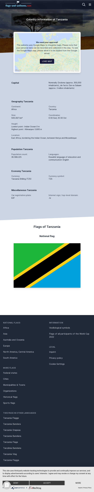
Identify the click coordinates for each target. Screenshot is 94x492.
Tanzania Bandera (12, 424)
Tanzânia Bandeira (12, 448)
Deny (15, 483)
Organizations (10, 391)
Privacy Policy (87, 487)
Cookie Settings (57, 364)
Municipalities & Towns (14, 385)
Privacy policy (56, 358)
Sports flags (9, 403)
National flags (11, 323)
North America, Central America (18, 351)
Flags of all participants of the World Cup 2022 (69, 335)
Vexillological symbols (59, 327)
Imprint (52, 352)
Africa (6, 327)
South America (10, 358)
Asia (5, 333)
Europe (6, 345)
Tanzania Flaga (10, 442)
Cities (6, 379)
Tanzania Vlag (10, 454)
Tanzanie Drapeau (12, 430)
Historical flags (10, 397)
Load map (47, 61)
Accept (47, 483)
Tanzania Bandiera (12, 436)
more (78, 483)
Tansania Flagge (11, 418)
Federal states (10, 373)
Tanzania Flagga (11, 460)
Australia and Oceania (13, 339)
